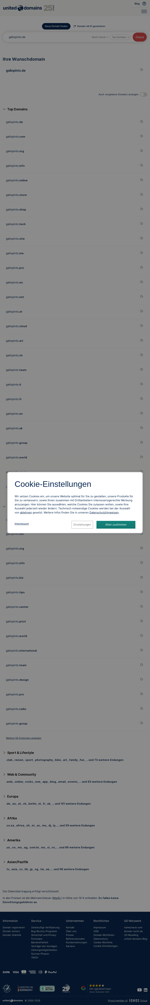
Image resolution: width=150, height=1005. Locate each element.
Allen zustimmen (116, 524)
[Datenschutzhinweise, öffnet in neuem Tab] (104, 512)
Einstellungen (82, 524)
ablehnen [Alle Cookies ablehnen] (26, 512)
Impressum (22, 523)
